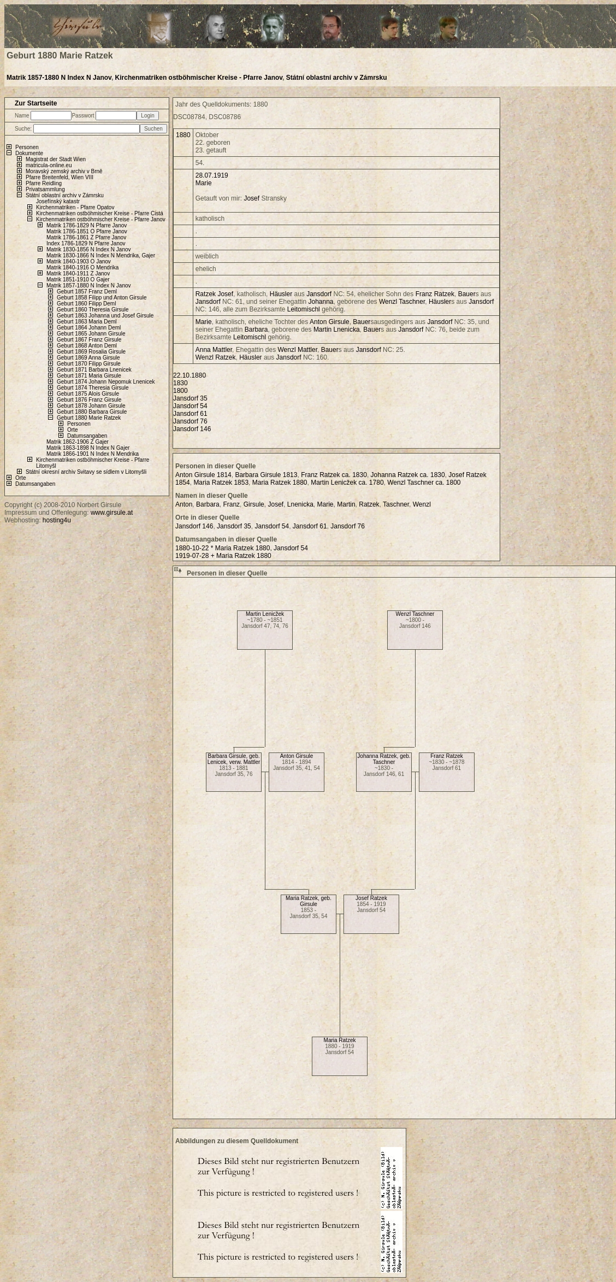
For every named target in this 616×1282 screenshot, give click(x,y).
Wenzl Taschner (415, 614)
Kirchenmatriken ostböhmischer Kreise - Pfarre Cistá (99, 213)
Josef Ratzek (371, 898)
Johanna (321, 301)
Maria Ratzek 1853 (220, 482)
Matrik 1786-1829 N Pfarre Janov (86, 225)
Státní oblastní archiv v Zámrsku (336, 77)
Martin (322, 329)
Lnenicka (347, 329)
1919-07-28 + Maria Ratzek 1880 (223, 556)
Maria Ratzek (340, 1040)
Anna (203, 350)
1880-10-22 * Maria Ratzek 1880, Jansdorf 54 (241, 548)
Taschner (412, 301)
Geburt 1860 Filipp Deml (86, 304)
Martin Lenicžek (265, 614)
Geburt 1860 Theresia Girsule (93, 310)
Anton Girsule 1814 (203, 475)
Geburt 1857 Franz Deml (87, 292)
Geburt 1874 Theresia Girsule (93, 388)
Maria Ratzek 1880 (279, 482)
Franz (424, 294)
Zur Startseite (36, 103)
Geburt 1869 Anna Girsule (88, 358)
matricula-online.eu (49, 165)
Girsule (339, 322)
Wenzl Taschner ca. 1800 (423, 482)
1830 (180, 383)
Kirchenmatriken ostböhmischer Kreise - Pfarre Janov (199, 77)
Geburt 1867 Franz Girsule (89, 340)
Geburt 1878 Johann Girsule (91, 406)
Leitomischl (303, 309)
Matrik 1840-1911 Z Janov (78, 273)
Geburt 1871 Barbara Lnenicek (94, 370)
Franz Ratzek (446, 756)
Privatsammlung (45, 189)
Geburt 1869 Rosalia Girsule (91, 352)
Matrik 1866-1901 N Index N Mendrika (92, 454)
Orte (72, 430)
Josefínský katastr (58, 201)
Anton (318, 322)
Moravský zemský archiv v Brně (64, 171)
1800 (180, 391)
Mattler (222, 350)
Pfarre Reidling (44, 183)
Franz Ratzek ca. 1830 (334, 475)
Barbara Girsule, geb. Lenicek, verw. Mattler (234, 759)
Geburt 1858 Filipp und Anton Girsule (102, 298)
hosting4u (57, 520)
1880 (183, 135)
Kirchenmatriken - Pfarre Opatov (75, 207)
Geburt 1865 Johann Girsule (91, 334)
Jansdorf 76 (190, 421)
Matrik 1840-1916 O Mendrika (82, 267)
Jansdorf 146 (192, 429)
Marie (204, 183)
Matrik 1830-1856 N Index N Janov (88, 249)
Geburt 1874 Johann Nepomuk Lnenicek (106, 382)
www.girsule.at (112, 512)
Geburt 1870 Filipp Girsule (89, 364)
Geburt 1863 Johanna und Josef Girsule (105, 316)
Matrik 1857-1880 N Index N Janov (59, 77)
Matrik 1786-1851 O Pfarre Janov (86, 231)
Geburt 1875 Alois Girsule (88, 394)
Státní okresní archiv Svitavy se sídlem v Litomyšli (86, 472)
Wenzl (388, 301)
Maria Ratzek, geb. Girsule (308, 901)
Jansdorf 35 (190, 398)
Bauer (467, 294)
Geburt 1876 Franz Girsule (89, 400)
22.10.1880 (189, 375)
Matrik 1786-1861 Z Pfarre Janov (86, 237)
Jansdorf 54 (190, 406)
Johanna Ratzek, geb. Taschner (383, 759)
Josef (251, 198)
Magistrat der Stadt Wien (56, 159)
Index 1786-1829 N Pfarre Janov (86, 243)
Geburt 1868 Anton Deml (87, 346)
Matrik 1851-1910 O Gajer (78, 280)
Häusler (281, 294)
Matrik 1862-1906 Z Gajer (77, 442)
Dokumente (29, 153)
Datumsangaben (87, 436)
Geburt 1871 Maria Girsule (89, 376)
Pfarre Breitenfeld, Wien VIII (59, 177)
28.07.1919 (212, 175)
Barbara (256, 329)
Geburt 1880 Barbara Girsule (92, 412)
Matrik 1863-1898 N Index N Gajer (87, 448)
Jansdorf (318, 294)
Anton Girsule (296, 756)
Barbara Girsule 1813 (266, 475)
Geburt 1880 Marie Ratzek (89, 418)
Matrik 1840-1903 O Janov (78, 261)
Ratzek (206, 294)
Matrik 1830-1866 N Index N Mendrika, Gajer (100, 255)
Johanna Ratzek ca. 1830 (408, 475)
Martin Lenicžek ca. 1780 (347, 482)
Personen (27, 147)
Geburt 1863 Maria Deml (87, 322)
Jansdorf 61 (190, 413)
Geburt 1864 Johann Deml (89, 328)
